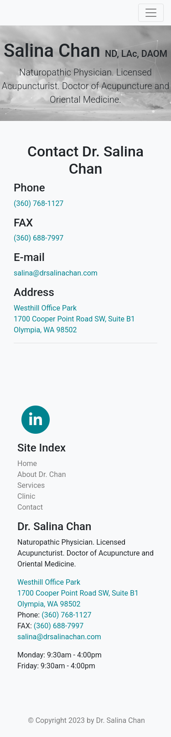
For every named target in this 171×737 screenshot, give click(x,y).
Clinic (26, 496)
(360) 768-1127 (38, 203)
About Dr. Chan (41, 474)
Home (27, 463)
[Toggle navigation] (151, 13)
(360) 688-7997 (38, 238)
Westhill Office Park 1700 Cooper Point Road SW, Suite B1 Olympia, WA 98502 (74, 319)
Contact (30, 507)
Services (31, 485)
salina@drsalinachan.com (56, 273)
